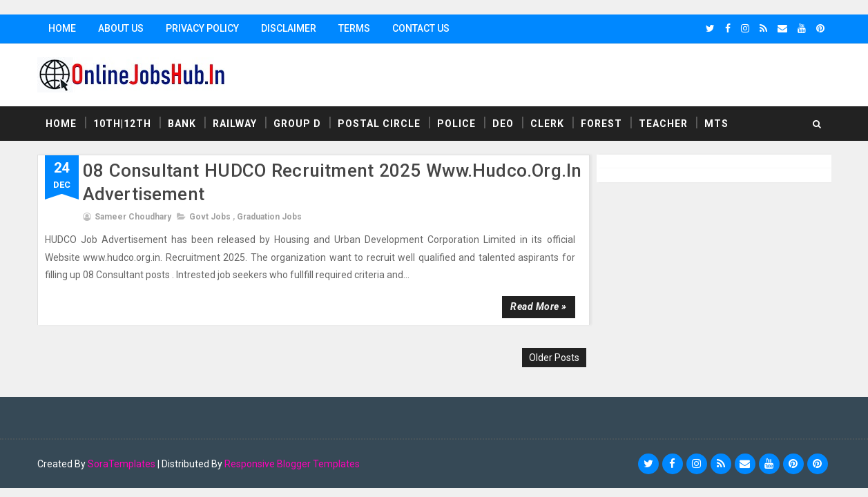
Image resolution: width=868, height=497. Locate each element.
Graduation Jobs (269, 217)
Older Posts (554, 357)
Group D (297, 123)
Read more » (538, 306)
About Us (121, 28)
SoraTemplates (121, 463)
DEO (503, 123)
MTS (716, 123)
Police (456, 123)
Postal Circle (379, 123)
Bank (182, 123)
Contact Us (421, 28)
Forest (601, 123)
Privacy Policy (202, 28)
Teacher (663, 123)
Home (62, 28)
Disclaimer (288, 28)
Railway (235, 123)
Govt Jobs (210, 217)
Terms (354, 28)
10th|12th (122, 123)
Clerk (547, 123)
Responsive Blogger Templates (292, 463)
